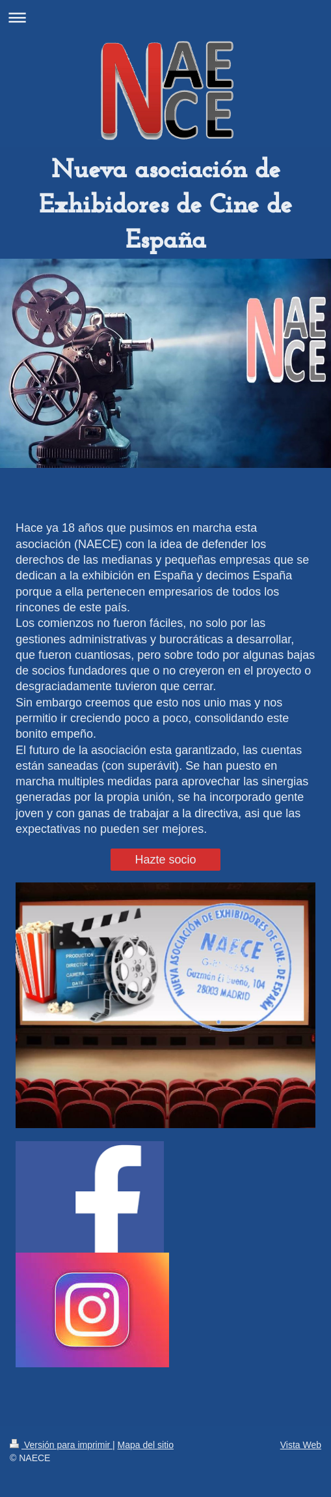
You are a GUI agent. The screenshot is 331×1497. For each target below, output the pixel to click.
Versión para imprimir (61, 1445)
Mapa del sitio (146, 1445)
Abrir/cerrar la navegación (165, 17)
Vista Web (300, 1445)
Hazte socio (165, 859)
